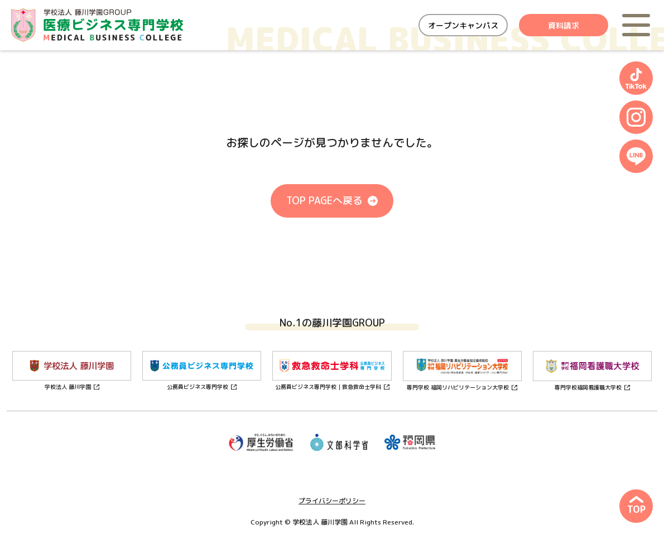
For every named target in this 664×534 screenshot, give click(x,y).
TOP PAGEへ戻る (324, 201)
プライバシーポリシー (332, 501)
